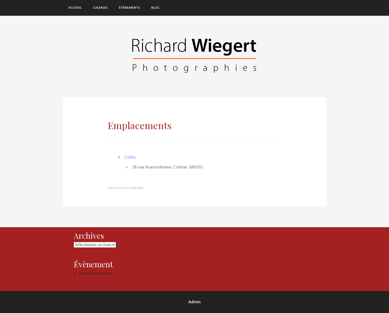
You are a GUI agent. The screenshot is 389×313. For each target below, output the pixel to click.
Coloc (130, 157)
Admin (194, 302)
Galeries (100, 7)
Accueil (75, 7)
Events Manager (133, 187)
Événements (129, 7)
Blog (155, 7)
